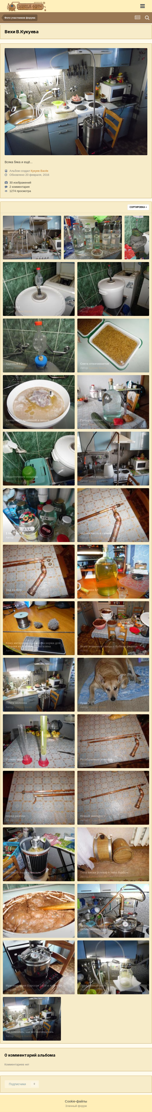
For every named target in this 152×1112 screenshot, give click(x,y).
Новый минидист (92, 816)
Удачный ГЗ (14, 363)
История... (13, 250)
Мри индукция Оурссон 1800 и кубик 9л (34, 985)
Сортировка (138, 207)
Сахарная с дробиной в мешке (27, 420)
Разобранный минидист (97, 759)
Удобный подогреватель (23, 872)
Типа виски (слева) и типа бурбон (104, 872)
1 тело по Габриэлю (20, 533)
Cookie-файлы (76, 1101)
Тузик (84, 703)
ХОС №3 (86, 307)
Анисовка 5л (89, 589)
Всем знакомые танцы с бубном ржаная (108, 646)
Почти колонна (16, 703)
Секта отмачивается (94, 363)
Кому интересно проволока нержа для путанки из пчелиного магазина (33, 644)
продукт (72, 250)
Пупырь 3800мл (91, 420)
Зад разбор (14, 589)
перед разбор (15, 816)
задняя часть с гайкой (96, 533)
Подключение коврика (22, 476)
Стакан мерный (17, 759)
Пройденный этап (93, 985)
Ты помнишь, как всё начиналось (30, 1032)
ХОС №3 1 (13, 307)
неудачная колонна (94, 476)
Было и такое (15, 929)
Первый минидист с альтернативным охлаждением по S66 (107, 927)
